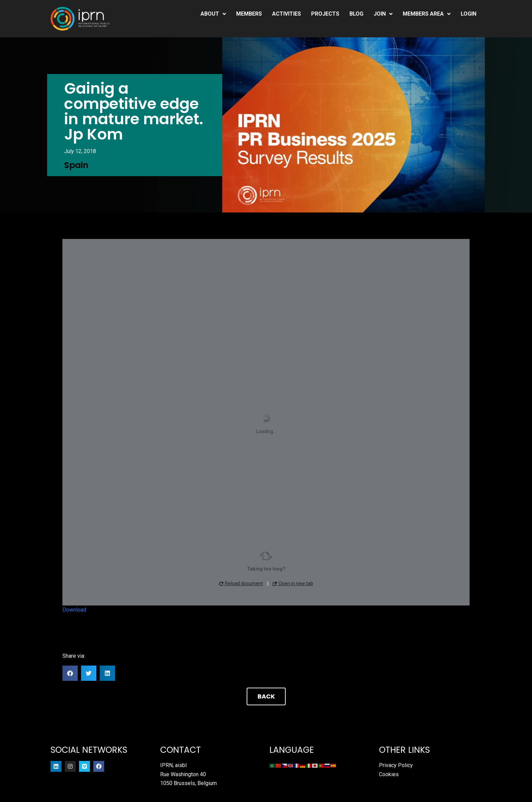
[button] (70, 673)
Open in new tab (293, 583)
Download (74, 610)
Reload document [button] (241, 583)
